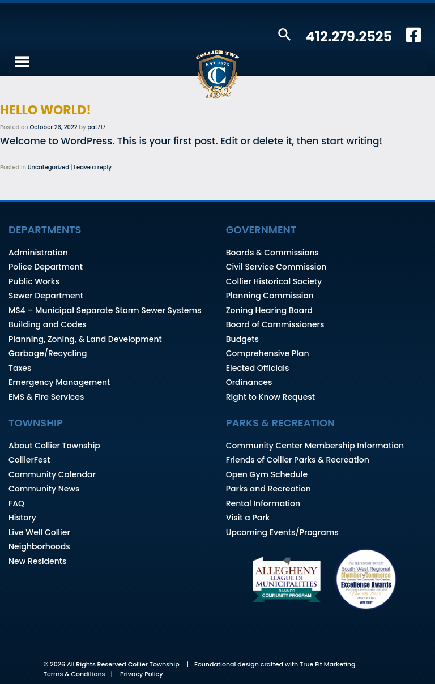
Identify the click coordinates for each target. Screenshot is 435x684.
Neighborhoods (39, 546)
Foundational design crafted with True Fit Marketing (275, 664)
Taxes (20, 368)
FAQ (16, 503)
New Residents (37, 561)
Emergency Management (59, 382)
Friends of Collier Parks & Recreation (297, 459)
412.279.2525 (349, 36)
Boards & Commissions (272, 252)
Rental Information (263, 503)
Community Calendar (52, 474)
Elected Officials (257, 368)
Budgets (242, 339)
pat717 (96, 127)
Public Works (33, 281)
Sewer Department (45, 295)
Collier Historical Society (274, 281)
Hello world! (45, 110)
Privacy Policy (141, 673)
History (22, 517)
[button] (285, 35)
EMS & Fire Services (46, 397)
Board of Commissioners (275, 324)
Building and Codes (47, 324)
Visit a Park (248, 517)
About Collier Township (54, 445)
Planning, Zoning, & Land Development (85, 339)
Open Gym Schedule (267, 474)
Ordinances (249, 382)
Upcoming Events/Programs (282, 532)
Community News (43, 488)
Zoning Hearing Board (269, 310)
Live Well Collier (39, 532)
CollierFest (29, 459)
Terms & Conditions (74, 673)
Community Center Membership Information (315, 445)
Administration (38, 252)
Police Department (45, 266)
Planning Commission (270, 295)
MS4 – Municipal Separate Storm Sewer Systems (105, 310)
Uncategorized (48, 167)
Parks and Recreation (268, 488)
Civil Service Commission (276, 266)
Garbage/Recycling (47, 353)
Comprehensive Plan (267, 353)
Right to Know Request (270, 397)
